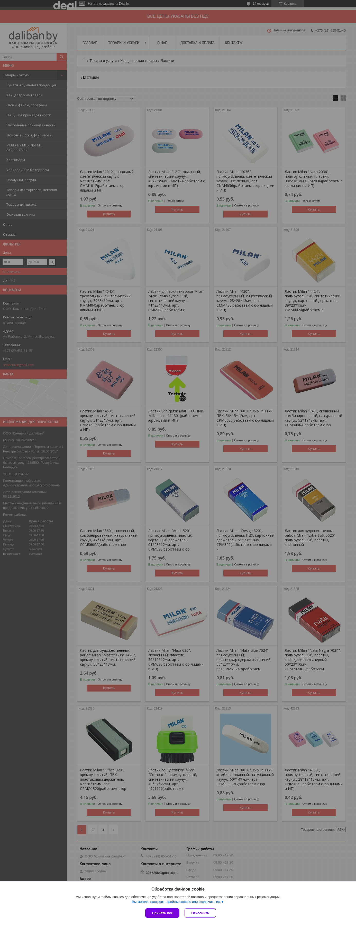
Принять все (162, 913)
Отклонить (200, 913)
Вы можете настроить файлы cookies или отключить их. (176, 902)
